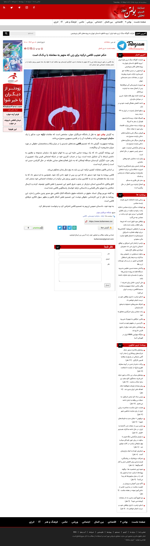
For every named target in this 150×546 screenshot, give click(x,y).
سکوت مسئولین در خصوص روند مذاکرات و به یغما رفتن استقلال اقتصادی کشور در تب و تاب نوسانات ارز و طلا (130, 259)
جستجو (117, 532)
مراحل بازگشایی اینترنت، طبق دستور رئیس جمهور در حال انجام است (131, 151)
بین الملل (101, 48)
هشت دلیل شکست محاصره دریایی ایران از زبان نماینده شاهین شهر (130, 411)
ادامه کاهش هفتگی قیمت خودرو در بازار (130, 105)
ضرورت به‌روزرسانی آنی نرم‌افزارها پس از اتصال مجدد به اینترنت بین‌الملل (131, 88)
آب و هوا (7, 1)
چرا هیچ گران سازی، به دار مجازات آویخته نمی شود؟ (131, 500)
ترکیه (102, 216)
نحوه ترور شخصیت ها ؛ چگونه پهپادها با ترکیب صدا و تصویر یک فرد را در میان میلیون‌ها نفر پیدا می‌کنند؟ (131, 474)
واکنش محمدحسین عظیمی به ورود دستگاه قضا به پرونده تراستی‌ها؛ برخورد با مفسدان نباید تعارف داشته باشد (130, 273)
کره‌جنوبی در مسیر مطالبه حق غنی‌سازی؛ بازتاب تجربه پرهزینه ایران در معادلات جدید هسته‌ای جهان (132, 75)
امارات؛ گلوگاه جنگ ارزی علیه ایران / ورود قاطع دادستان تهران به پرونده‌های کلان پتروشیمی (102, 33)
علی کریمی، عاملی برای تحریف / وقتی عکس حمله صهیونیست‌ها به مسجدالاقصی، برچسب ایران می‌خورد (131, 287)
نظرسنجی (100, 532)
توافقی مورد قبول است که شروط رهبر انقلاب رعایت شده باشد (131, 223)
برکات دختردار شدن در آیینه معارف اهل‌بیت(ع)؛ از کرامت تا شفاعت (131, 367)
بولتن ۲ (128, 22)
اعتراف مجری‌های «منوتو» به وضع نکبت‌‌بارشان (131, 306)
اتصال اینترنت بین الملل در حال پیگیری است (132, 186)
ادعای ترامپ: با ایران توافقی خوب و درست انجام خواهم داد (131, 299)
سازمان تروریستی (94, 216)
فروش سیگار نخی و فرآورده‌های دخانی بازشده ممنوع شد (132, 135)
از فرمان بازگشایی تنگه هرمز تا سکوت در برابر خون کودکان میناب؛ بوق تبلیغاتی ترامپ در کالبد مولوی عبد (131, 441)
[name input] (80, 254)
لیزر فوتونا (12, 129)
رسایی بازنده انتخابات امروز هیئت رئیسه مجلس (131, 201)
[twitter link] (59, 228)
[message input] (80, 272)
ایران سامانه (130, 540)
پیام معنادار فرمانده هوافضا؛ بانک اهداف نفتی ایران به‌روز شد (131, 389)
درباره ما (28, 1)
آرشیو (125, 532)
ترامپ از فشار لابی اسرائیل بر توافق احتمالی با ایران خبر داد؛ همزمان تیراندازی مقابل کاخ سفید (131, 246)
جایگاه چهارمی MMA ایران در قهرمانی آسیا (132, 336)
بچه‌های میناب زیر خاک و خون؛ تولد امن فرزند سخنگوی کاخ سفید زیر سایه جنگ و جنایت (130, 378)
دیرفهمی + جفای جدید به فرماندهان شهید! (130, 420)
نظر (108, 264)
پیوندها (21, 1)
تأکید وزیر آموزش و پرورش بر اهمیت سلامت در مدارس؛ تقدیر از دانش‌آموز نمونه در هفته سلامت (130, 488)
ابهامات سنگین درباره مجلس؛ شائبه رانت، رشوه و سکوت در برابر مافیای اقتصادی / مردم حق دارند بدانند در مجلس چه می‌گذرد (130, 212)
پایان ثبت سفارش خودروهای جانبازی (133, 160)
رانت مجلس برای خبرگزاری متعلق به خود (130, 313)
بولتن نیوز (101, 134)
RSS (74, 532)
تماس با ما (36, 1)
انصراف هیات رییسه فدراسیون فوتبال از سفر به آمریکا (132, 120)
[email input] (80, 259)
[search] (6, 33)
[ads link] (132, 45)
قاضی (85, 216)
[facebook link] (64, 228)
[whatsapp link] (74, 228)
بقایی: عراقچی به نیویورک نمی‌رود (131, 319)
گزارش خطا (106, 227)
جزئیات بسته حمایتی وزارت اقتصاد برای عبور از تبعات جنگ (131, 127)
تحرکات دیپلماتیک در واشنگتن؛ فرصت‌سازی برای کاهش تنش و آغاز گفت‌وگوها (130, 462)
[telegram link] (69, 228)
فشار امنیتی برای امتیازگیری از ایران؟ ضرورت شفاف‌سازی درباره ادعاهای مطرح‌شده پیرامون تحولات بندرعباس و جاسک (130, 171)
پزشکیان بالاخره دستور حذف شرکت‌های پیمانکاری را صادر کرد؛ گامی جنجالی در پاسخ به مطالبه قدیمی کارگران (131, 355)
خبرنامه (14, 1)
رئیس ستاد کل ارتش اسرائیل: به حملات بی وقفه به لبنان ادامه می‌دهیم (132, 400)
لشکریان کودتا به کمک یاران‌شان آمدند (132, 453)
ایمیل (108, 259)
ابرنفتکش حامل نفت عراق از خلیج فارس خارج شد (131, 329)
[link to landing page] (132, 11)
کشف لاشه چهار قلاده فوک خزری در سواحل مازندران (131, 97)
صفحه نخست (140, 22)
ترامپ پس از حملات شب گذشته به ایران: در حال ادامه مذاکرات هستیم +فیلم (130, 429)
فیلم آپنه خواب (12, 114)
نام (109, 254)
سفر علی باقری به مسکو (134, 180)
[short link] (101, 221)
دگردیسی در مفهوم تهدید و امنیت (131, 323)
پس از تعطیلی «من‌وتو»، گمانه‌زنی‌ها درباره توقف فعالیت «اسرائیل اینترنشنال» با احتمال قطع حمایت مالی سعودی (130, 234)
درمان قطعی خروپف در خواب (12, 122)
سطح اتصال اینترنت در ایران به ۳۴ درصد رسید (131, 112)
